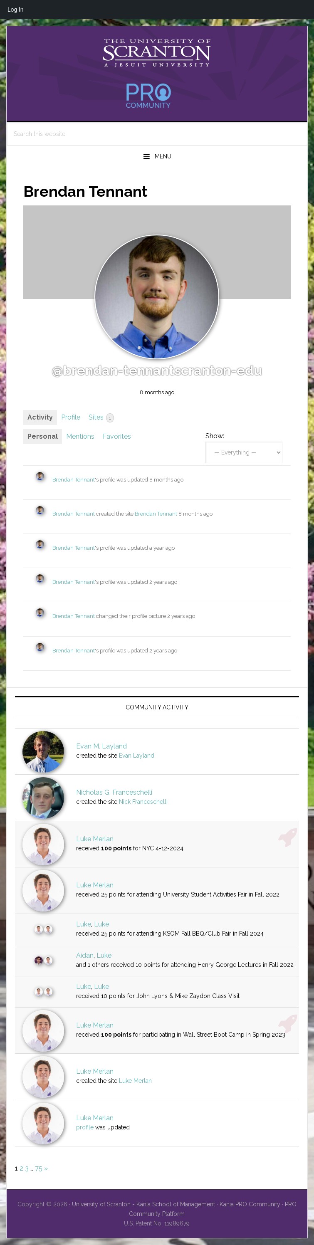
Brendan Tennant (73, 480)
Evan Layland (136, 755)
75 (38, 1168)
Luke (83, 924)
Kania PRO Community (250, 1204)
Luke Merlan (95, 839)
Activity (40, 417)
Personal (42, 436)
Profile (70, 417)
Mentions (80, 436)
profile (85, 1127)
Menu (163, 156)
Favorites (117, 436)
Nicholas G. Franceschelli (114, 792)
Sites (101, 417)
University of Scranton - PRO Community (157, 53)
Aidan (85, 955)
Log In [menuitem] (15, 9)
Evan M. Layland (101, 746)
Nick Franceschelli (143, 801)
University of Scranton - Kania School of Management (143, 1204)
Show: (214, 436)
